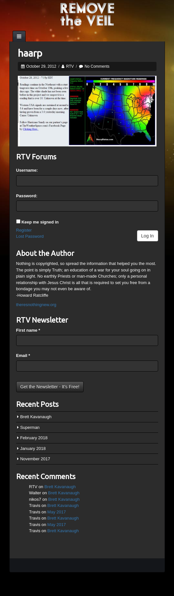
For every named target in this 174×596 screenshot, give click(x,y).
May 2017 (56, 512)
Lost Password (30, 236)
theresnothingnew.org (36, 304)
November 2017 (35, 458)
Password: (27, 195)
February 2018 (34, 437)
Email (23, 355)
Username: (27, 170)
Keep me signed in (40, 222)
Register (24, 230)
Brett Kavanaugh (36, 416)
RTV (70, 66)
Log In (147, 235)
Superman (30, 427)
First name (28, 330)
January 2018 (33, 448)
